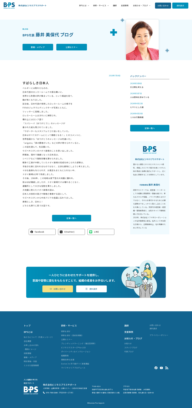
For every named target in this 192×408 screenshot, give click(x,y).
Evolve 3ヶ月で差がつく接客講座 (75, 363)
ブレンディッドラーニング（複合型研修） (79, 343)
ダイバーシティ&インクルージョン (75, 351)
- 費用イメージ (30, 349)
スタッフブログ (130, 347)
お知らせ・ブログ (140, 5)
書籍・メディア (38, 47)
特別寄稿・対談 (30, 361)
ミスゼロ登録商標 (31, 365)
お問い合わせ (163, 5)
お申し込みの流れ (31, 345)
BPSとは (83, 5)
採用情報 (27, 353)
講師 (115, 5)
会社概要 (27, 341)
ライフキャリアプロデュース (73, 367)
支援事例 (124, 5)
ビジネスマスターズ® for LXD (73, 347)
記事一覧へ (71, 218)
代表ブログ (129, 351)
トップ (27, 325)
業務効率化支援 (67, 359)
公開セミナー (72, 47)
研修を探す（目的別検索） (72, 335)
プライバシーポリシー (159, 335)
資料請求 (180, 5)
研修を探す (66, 331)
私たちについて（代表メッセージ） (39, 337)
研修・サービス (99, 5)
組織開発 (65, 355)
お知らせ (128, 343)
